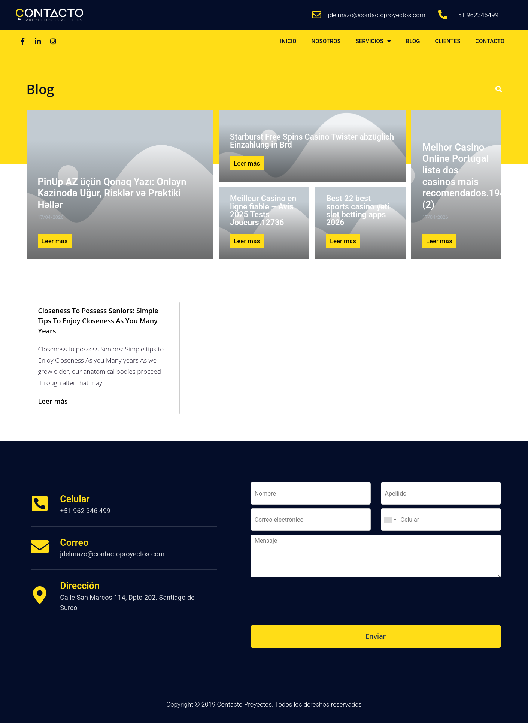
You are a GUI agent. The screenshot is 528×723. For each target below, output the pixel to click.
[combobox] (389, 519)
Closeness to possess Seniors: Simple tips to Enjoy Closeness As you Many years (98, 320)
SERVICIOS (373, 41)
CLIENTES (448, 41)
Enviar (375, 636)
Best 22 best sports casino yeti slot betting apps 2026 (357, 210)
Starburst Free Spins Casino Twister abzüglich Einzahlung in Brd (312, 140)
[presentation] (307, 613)
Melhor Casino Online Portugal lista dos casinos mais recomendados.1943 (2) (466, 176)
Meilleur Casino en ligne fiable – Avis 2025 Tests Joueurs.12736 (263, 210)
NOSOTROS (326, 41)
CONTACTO (489, 41)
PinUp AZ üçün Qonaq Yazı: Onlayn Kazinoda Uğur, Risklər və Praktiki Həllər (112, 193)
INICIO (288, 41)
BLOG (413, 41)
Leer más (55, 241)
